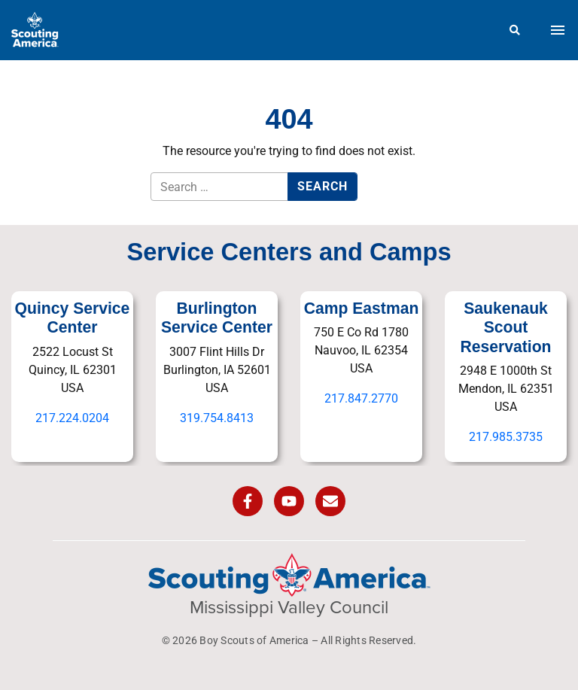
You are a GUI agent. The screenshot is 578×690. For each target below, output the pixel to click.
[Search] (515, 30)
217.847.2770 (361, 398)
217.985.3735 (506, 437)
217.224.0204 (72, 418)
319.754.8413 (217, 418)
